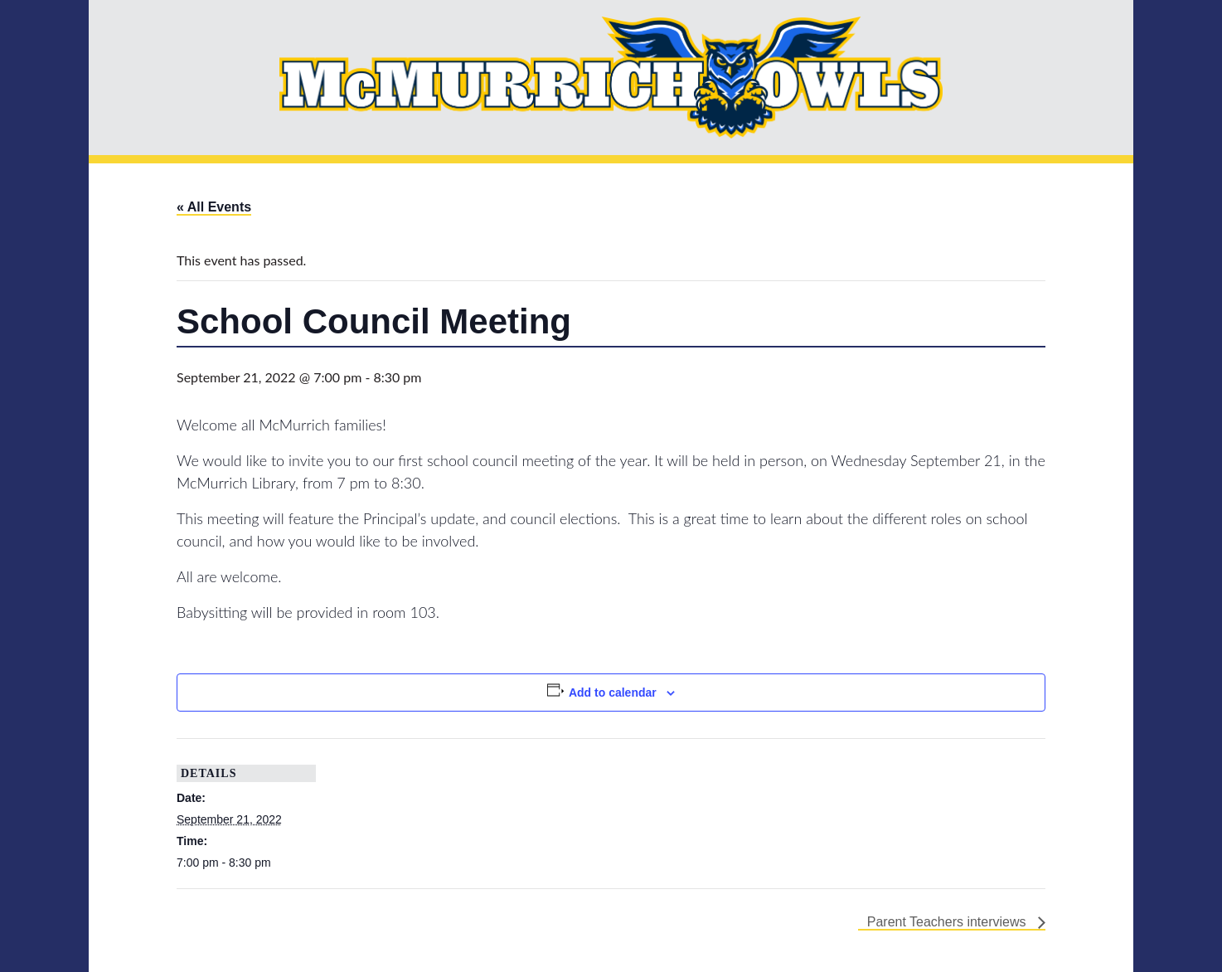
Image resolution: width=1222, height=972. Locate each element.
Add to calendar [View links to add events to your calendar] (613, 692)
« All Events (214, 207)
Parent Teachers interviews (948, 922)
